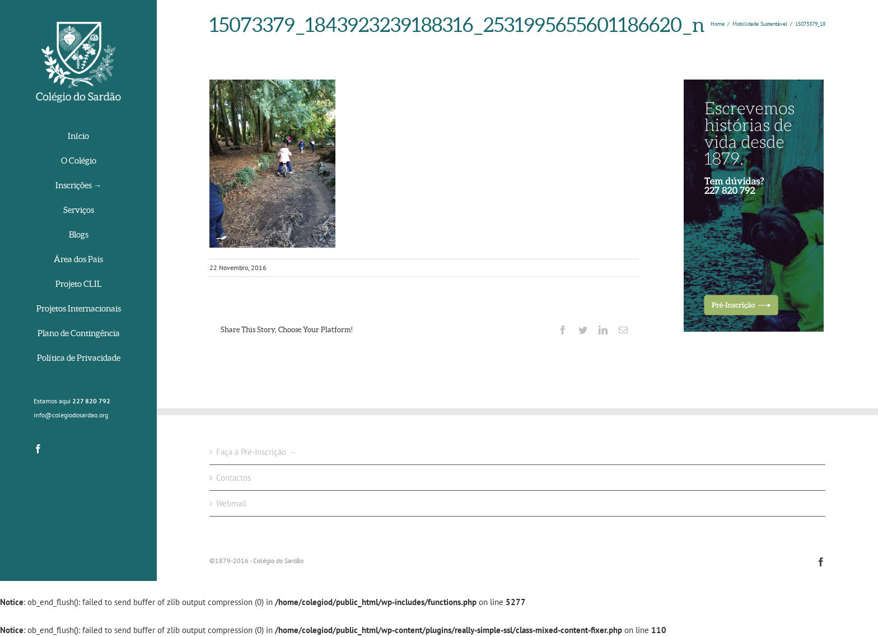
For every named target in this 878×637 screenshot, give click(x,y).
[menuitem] (78, 137)
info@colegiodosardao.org (71, 415)
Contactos (233, 477)
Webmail (231, 503)
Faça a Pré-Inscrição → (256, 452)
